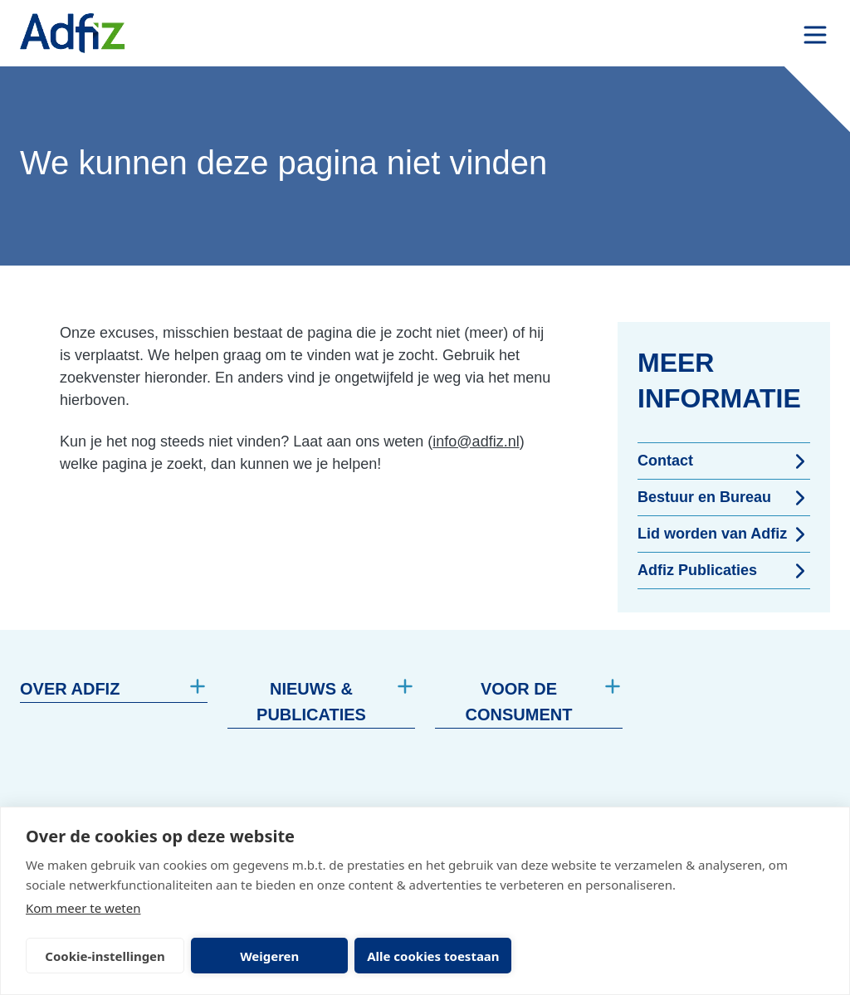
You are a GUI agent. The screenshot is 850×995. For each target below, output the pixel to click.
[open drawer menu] (815, 34)
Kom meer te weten (83, 908)
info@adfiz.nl (475, 441)
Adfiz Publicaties (724, 571)
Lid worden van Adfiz (724, 534)
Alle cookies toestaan (433, 956)
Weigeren (269, 956)
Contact (724, 461)
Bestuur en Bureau (724, 498)
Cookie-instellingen (105, 956)
